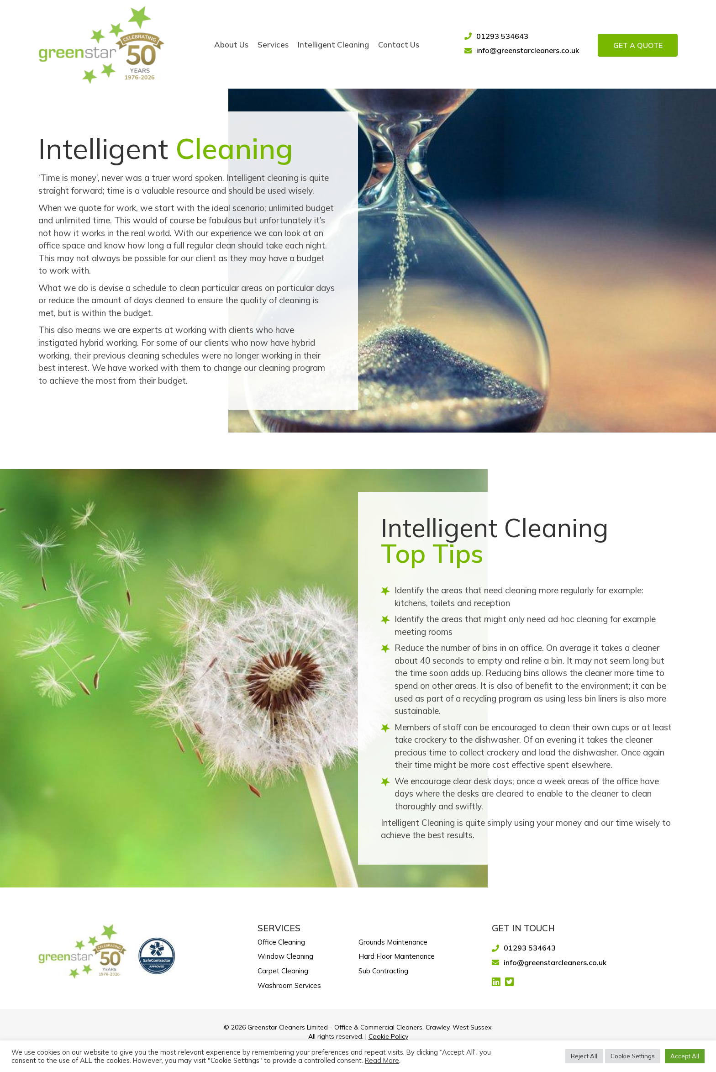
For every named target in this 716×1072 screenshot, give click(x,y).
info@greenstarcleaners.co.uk (527, 48)
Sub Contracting (383, 969)
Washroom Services (289, 984)
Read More (382, 1060)
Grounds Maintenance (392, 940)
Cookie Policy (388, 1035)
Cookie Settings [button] (633, 1056)
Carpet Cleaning (283, 969)
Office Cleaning (281, 940)
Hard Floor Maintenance (396, 955)
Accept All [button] (684, 1056)
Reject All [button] (584, 1056)
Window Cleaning (285, 955)
